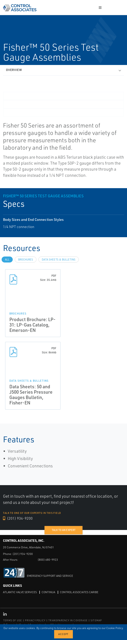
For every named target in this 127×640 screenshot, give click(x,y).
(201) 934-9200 (18, 518)
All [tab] (7, 259)
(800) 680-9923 (48, 559)
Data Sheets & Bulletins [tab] (58, 259)
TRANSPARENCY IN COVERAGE (68, 620)
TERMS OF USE (12, 620)
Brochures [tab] (25, 259)
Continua (48, 592)
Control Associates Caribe (79, 592)
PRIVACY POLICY (35, 620)
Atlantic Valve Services (20, 592)
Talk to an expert (63, 530)
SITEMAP (96, 620)
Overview (14, 70)
